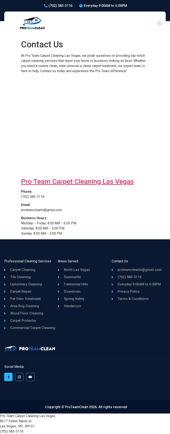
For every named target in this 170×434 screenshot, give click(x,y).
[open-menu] (159, 23)
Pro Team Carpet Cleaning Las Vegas (77, 181)
